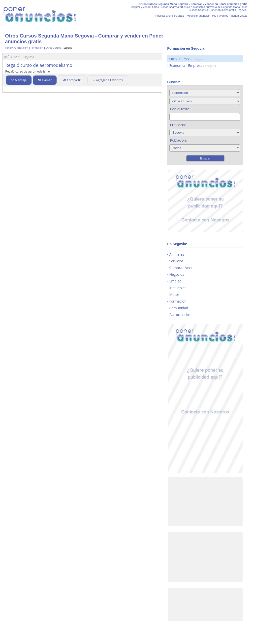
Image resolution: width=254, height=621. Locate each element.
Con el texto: (180, 109)
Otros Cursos (53, 47)
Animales (176, 254)
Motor (174, 294)
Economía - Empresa (192, 65)
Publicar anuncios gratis (170, 15)
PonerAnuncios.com (16, 47)
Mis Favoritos (220, 15)
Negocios (176, 274)
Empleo (175, 281)
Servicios (176, 261)
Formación (37, 47)
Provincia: (178, 124)
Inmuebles (177, 287)
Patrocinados (179, 314)
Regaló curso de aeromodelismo (38, 65)
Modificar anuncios (198, 15)
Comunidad (178, 308)
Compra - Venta (181, 267)
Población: (178, 140)
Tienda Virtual (239, 15)
